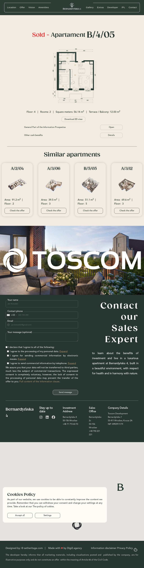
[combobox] (12, 315)
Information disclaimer (103, 548)
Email (10, 321)
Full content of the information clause (39, 382)
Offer (22, 7)
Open (111, 127)
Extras (100, 7)
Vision (32, 7)
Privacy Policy (125, 548)
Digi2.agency (74, 548)
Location (11, 7)
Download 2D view (73, 119)
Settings (47, 515)
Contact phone (15, 311)
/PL (123, 7)
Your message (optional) (19, 332)
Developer (112, 7)
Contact (133, 7)
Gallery (90, 7)
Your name (12, 300)
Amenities (43, 7)
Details (111, 135)
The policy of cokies (43, 506)
